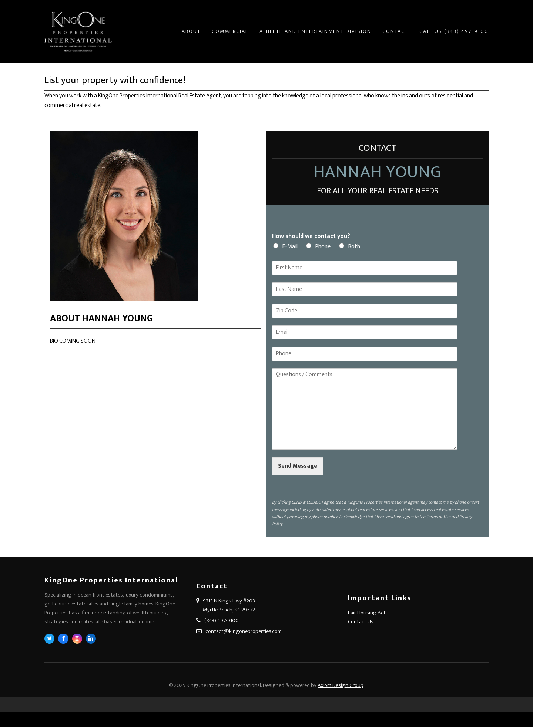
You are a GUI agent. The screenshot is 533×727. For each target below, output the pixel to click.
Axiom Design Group (340, 685)
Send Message (297, 466)
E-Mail (290, 247)
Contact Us (360, 621)
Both (354, 247)
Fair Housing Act (367, 612)
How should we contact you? (311, 236)
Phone (323, 247)
